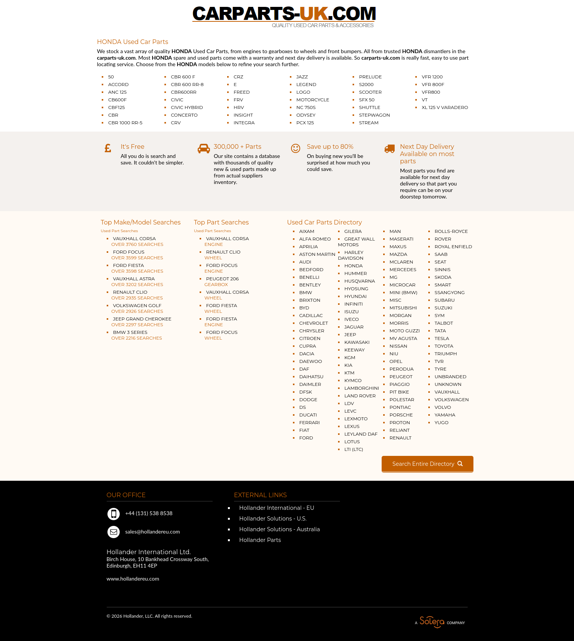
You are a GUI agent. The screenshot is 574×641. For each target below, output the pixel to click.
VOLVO (443, 407)
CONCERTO (184, 115)
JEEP (350, 334)
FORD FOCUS (135, 254)
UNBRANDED (451, 376)
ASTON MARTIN (317, 254)
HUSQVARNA (360, 281)
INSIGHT (243, 115)
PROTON (400, 422)
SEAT (440, 262)
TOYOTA (444, 346)
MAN (395, 231)
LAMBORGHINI (362, 388)
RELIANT (400, 430)
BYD (304, 308)
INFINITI (354, 304)
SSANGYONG (450, 292)
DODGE (308, 399)
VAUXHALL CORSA (135, 241)
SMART (443, 285)
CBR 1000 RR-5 (125, 122)
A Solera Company (440, 622)
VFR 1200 (432, 77)
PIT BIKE (399, 392)
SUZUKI (443, 308)
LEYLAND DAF (361, 434)
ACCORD (118, 84)
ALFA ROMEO (315, 239)
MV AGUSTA (403, 338)
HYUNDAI (356, 296)
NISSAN (399, 346)
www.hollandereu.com (133, 578)
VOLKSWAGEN (452, 399)
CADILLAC (311, 315)
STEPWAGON (374, 115)
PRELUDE (370, 77)
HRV (239, 107)
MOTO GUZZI (405, 331)
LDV (349, 403)
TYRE (441, 369)
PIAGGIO (400, 384)
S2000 (366, 84)
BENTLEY (310, 285)
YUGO (442, 422)
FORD (306, 438)
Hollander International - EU (276, 507)
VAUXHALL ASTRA (135, 281)
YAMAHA (445, 415)
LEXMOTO (356, 418)
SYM (440, 315)
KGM (350, 357)
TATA (440, 331)
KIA (349, 365)
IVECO (352, 319)
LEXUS (352, 426)
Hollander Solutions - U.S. (272, 518)
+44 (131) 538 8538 (140, 513)
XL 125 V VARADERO (445, 107)
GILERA (353, 231)
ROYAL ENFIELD (453, 246)
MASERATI (402, 239)
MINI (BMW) (404, 292)
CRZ (238, 77)
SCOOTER (370, 92)
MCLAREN (401, 262)
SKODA (443, 277)
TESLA (442, 338)
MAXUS (398, 246)
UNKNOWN (448, 384)
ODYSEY (305, 115)
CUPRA (307, 346)
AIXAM (307, 231)
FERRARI (309, 422)
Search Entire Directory (427, 463)
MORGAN (401, 315)
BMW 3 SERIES (134, 335)
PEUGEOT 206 (219, 281)
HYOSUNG (357, 288)
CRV (176, 122)
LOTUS (352, 441)
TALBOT (444, 323)
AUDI (305, 262)
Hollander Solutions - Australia (279, 529)
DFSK (305, 392)
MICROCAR (403, 285)
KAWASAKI (357, 342)
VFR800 (431, 92)
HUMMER (356, 273)
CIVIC (177, 99)
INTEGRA (244, 122)
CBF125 (116, 107)
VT (425, 99)
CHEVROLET (313, 323)
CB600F (117, 99)
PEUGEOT (401, 376)
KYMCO (353, 380)
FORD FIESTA (135, 268)
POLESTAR (402, 399)
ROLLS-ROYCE (451, 231)
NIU (394, 353)
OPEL (396, 361)
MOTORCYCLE (312, 99)
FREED (242, 92)
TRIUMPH (446, 353)
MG (394, 277)
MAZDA (398, 254)
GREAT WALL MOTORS (356, 241)
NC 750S (305, 107)
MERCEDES (403, 269)
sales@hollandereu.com (143, 531)
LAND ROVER (360, 396)
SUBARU (445, 300)
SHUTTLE (369, 107)
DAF (304, 369)
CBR (113, 115)
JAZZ (302, 77)
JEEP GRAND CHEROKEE (139, 321)
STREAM (369, 122)
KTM (350, 373)
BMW (305, 292)
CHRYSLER (311, 331)
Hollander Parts (259, 540)
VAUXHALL (447, 392)
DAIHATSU (311, 376)
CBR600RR (184, 92)
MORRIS (399, 323)
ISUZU (352, 311)
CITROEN (310, 338)
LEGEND (306, 84)
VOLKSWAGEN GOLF (135, 308)
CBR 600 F (183, 77)
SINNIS (443, 269)
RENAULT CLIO (135, 295)
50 (111, 77)
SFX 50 (367, 99)
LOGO (303, 92)
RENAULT (400, 438)
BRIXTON (309, 300)
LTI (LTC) (354, 449)
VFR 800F (433, 84)
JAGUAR (354, 327)
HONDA (354, 265)
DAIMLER (310, 384)
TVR (439, 361)
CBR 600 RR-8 (187, 84)
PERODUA (402, 369)
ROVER (443, 239)
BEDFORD (311, 269)
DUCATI (308, 415)
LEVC (351, 411)
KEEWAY (355, 350)
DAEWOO (310, 361)
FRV (238, 99)
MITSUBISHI (403, 308)
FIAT (304, 430)
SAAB (441, 254)
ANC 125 (117, 92)
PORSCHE (401, 415)
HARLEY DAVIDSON (351, 255)
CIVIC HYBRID (187, 107)
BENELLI (309, 277)
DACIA (306, 353)
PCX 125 (305, 122)
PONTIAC (400, 407)
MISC (396, 300)
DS (302, 407)
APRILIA (308, 246)
